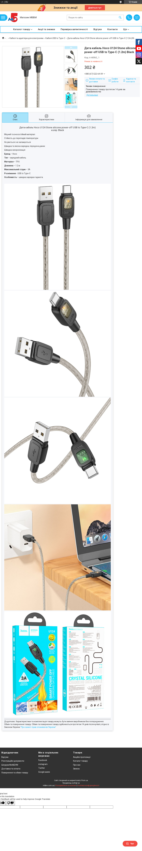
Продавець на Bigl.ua (71, 783)
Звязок (76, 769)
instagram (43, 764)
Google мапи (44, 772)
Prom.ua (84, 780)
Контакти (112, 29)
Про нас (76, 765)
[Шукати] (120, 17)
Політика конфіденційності (88, 786)
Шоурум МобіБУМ (9, 765)
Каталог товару (21, 29)
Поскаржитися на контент (65, 786)
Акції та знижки (46, 29)
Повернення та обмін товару (14, 773)
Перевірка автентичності (74, 29)
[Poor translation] (10, 803)
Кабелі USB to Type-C (55, 38)
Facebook (42, 760)
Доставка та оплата (10, 769)
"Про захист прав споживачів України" (38, 727)
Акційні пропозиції (81, 757)
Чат (130, 843)
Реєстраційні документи (12, 761)
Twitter (41, 768)
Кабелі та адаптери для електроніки (26, 38)
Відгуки (97, 29)
